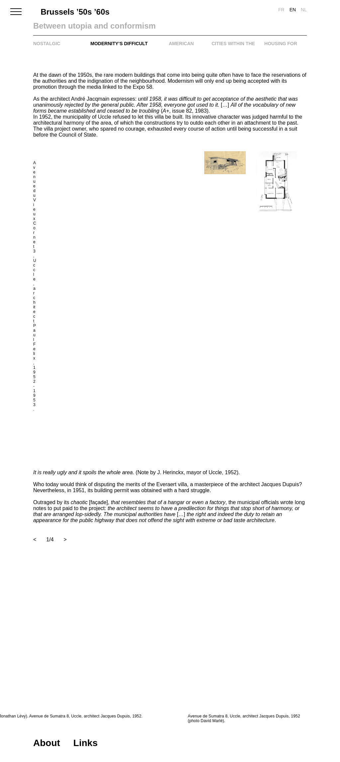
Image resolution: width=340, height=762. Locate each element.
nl (304, 9)
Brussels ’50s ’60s (73, 12)
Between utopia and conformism (105, 26)
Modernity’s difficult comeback (118, 47)
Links (85, 743)
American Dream (181, 47)
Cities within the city (233, 47)
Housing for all (280, 47)
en (293, 9)
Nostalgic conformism (49, 47)
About (46, 743)
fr (281, 9)
